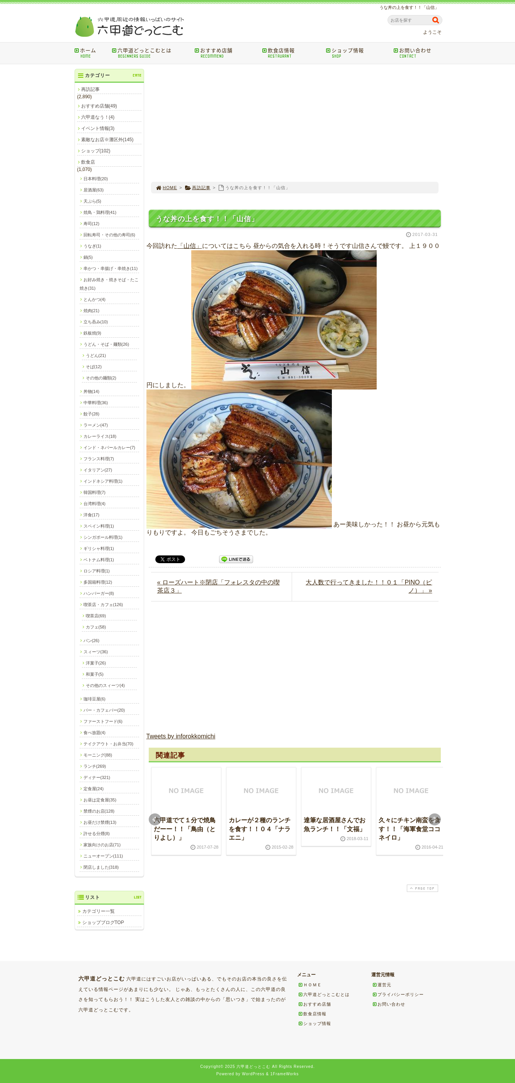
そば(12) (94, 366)
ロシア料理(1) (96, 571)
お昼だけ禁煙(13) (100, 822)
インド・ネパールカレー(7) (109, 447)
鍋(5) (88, 257)
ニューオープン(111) (103, 856)
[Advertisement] (295, 123)
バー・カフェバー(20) (104, 710)
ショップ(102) (95, 151)
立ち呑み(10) (95, 321)
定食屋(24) (93, 788)
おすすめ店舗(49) (99, 106)
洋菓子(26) (96, 663)
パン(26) (91, 640)
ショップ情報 (357, 52)
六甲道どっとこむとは (150, 52)
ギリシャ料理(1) (98, 548)
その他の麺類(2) (101, 378)
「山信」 (189, 246)
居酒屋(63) (93, 190)
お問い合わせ (419, 52)
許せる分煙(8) (96, 833)
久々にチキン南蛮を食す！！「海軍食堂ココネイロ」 (409, 829)
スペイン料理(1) (98, 526)
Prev (155, 819)
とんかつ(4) (94, 299)
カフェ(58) (96, 627)
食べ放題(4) (94, 732)
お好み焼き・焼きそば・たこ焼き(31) (109, 283)
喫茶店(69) (96, 615)
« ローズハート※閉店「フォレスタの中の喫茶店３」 (218, 586)
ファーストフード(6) (102, 721)
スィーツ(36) (95, 651)
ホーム (90, 52)
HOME (166, 187)
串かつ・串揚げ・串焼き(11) (110, 268)
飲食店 (88, 162)
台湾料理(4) (94, 503)
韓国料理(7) (94, 492)
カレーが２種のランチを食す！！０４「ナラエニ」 (260, 829)
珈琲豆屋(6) (94, 699)
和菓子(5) (95, 674)
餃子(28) (91, 414)
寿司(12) (91, 223)
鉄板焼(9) (92, 333)
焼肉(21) (91, 310)
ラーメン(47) (95, 425)
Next (434, 819)
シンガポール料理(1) (102, 537)
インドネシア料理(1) (102, 481)
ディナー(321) (96, 777)
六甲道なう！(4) (98, 117)
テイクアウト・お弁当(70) (108, 743)
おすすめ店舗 (226, 52)
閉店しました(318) (101, 867)
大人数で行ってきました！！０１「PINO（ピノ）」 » (369, 586)
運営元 (381, 984)
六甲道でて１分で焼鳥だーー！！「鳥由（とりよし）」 (185, 829)
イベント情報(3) (98, 128)
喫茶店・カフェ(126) (103, 604)
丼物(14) (91, 391)
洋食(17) (91, 514)
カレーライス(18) (100, 436)
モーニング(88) (97, 755)
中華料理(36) (95, 402)
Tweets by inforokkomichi (181, 736)
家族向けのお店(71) (102, 844)
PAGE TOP (421, 888)
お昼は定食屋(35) (100, 800)
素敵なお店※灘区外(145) (107, 139)
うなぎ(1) (92, 246)
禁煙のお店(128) (99, 811)
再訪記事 (198, 187)
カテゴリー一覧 (98, 911)
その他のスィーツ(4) (105, 685)
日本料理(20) (95, 178)
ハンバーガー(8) (98, 593)
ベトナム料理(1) (98, 559)
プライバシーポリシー (398, 994)
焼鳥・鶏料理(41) (100, 212)
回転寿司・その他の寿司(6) (109, 234)
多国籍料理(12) (97, 582)
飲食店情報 (291, 52)
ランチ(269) (94, 766)
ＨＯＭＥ (310, 984)
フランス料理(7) (98, 458)
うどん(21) (96, 355)
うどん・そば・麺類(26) (106, 344)
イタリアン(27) (97, 470)
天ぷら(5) (92, 201)
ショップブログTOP (103, 922)
